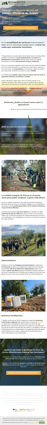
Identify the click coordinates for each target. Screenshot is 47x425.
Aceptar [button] (42, 422)
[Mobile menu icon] (45, 3)
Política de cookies (33, 422)
